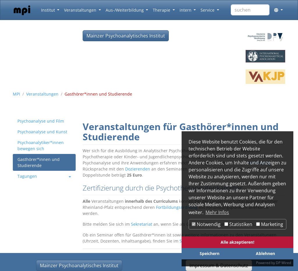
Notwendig (206, 224)
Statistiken (238, 224)
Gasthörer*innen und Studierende (38, 162)
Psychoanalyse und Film (40, 121)
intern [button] (186, 10)
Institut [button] (48, 10)
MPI (16, 94)
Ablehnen (265, 253)
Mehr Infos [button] (217, 212)
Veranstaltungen (42, 94)
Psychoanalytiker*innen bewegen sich (40, 145)
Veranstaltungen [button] (80, 10)
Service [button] (208, 10)
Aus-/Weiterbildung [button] (125, 10)
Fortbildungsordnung (177, 207)
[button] (278, 10)
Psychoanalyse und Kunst (42, 131)
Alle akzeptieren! (237, 242)
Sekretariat (141, 224)
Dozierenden (137, 169)
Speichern (209, 253)
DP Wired (283, 262)
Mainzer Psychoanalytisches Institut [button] (125, 36)
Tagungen (27, 176)
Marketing (269, 224)
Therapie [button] (162, 10)
